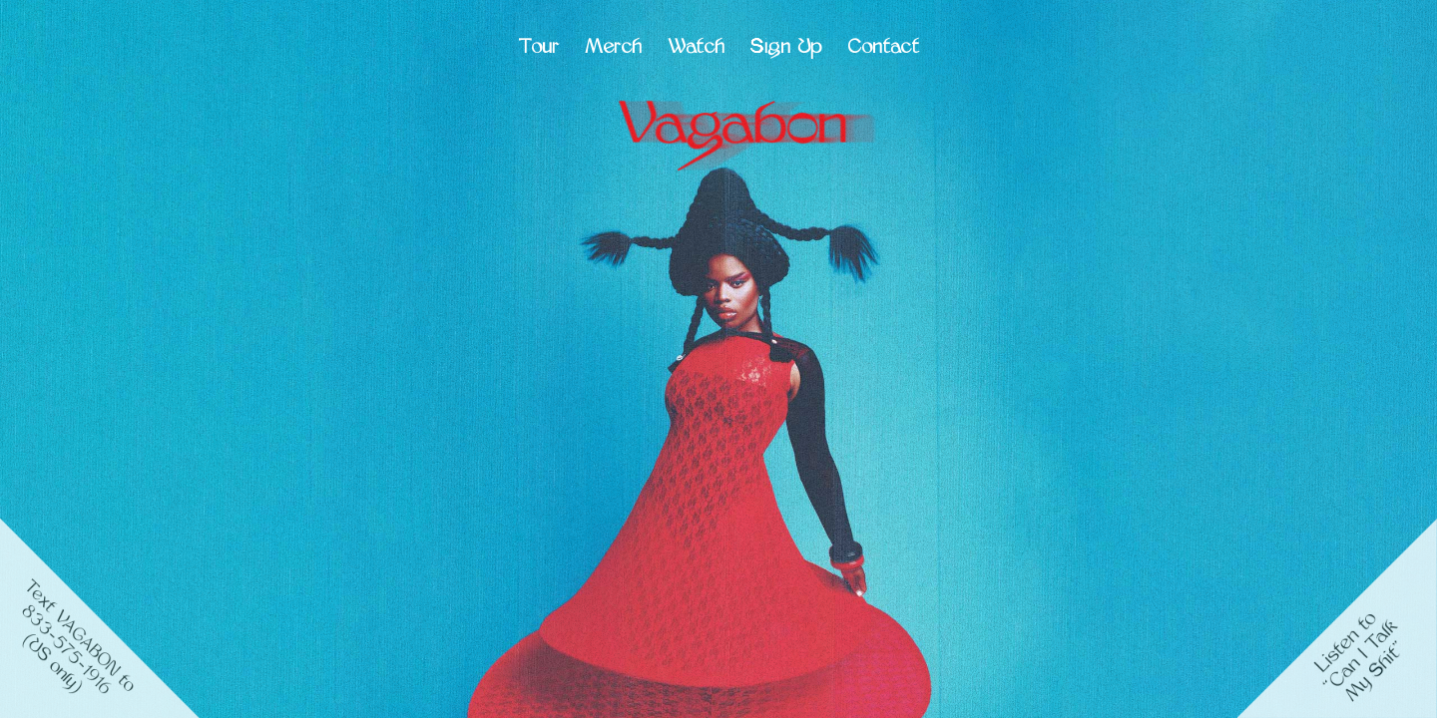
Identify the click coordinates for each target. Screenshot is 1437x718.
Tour (538, 48)
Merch (613, 48)
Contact (883, 48)
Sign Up (785, 48)
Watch (696, 48)
